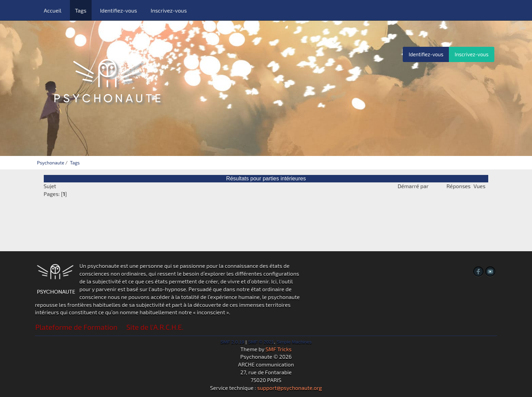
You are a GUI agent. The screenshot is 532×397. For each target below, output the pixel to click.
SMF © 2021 (261, 341)
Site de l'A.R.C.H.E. (155, 327)
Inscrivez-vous (169, 10)
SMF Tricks (279, 349)
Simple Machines (294, 341)
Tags (81, 10)
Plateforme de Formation (76, 327)
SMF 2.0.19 (232, 341)
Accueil (52, 10)
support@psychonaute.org (289, 387)
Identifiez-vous (118, 10)
